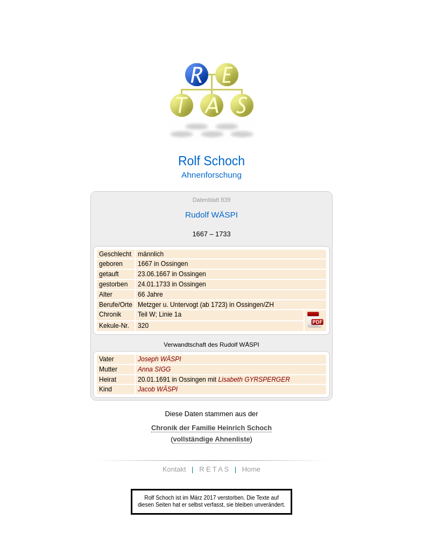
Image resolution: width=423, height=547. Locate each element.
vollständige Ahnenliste (211, 439)
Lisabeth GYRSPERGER (254, 379)
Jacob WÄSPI (158, 389)
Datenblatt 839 (212, 200)
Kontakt (174, 469)
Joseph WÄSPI (159, 359)
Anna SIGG (154, 369)
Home (251, 469)
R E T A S (214, 469)
